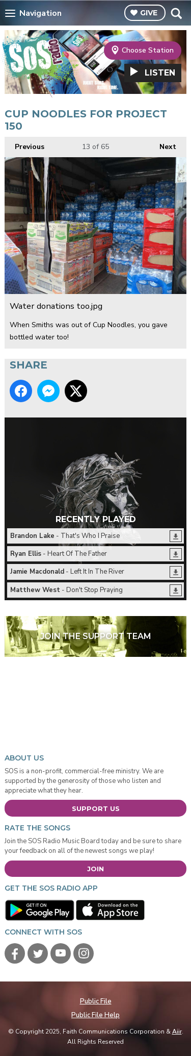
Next (162, 144)
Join (95, 869)
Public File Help (95, 1015)
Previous (24, 144)
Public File (96, 1001)
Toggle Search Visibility (176, 13)
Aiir (177, 1031)
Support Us (96, 808)
